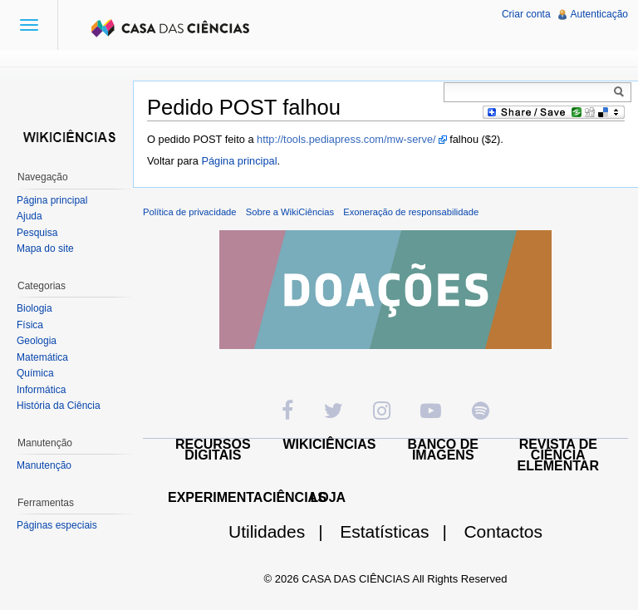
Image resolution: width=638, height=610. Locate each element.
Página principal (239, 161)
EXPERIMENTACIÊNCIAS (247, 497)
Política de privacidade (190, 212)
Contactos (503, 531)
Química (35, 373)
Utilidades (282, 531)
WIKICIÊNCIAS (329, 444)
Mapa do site (45, 248)
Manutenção (44, 465)
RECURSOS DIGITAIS (213, 449)
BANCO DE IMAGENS (443, 449)
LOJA (328, 497)
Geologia (36, 341)
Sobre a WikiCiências (290, 212)
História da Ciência (59, 405)
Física (30, 325)
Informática (41, 390)
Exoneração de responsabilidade (410, 212)
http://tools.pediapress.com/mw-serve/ (346, 139)
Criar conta (526, 14)
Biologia (34, 308)
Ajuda (29, 216)
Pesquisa (37, 233)
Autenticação (599, 14)
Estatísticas (400, 531)
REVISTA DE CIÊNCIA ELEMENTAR (558, 455)
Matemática (42, 357)
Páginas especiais (57, 525)
